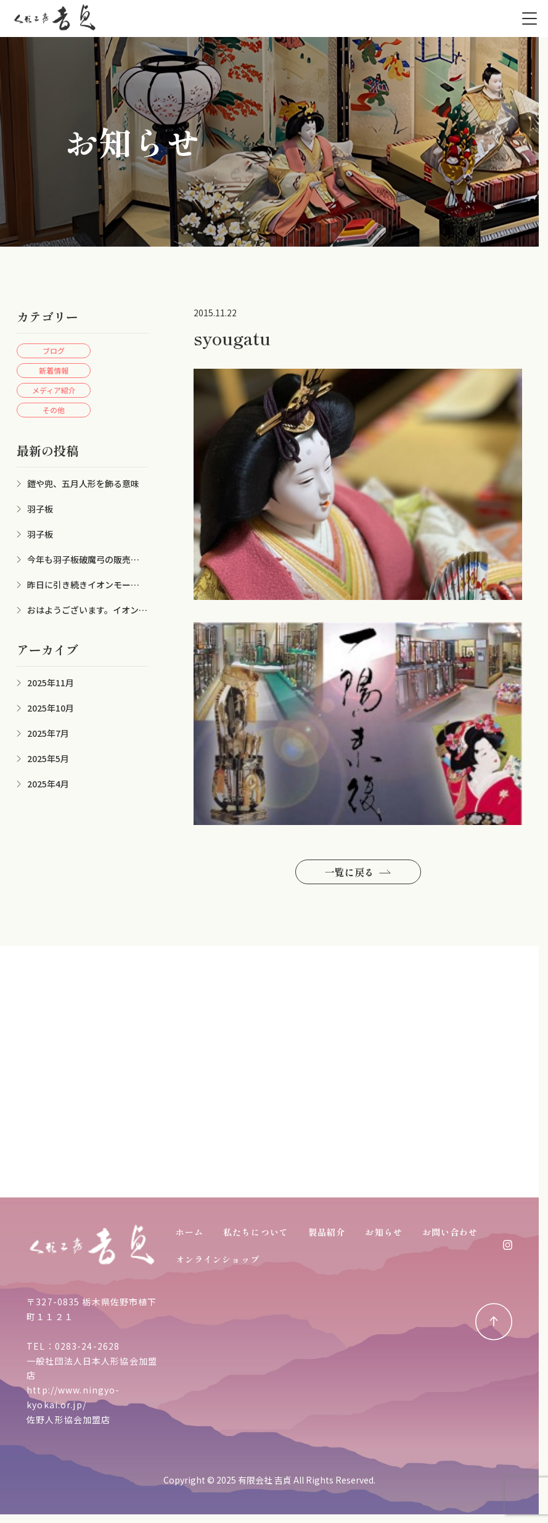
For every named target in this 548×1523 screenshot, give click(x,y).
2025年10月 (50, 708)
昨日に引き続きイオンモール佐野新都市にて (82, 584)
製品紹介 (326, 1232)
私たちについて (255, 1232)
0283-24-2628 (87, 1346)
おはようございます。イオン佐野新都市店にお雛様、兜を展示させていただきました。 (82, 610)
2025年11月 (50, 682)
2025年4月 (48, 784)
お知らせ (383, 1232)
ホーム (189, 1232)
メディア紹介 (54, 390)
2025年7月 (48, 733)
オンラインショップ (218, 1259)
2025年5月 (48, 758)
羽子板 (40, 509)
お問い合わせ (450, 1232)
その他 (54, 409)
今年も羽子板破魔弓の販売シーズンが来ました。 (82, 559)
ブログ (54, 350)
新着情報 (53, 370)
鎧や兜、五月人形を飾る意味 (83, 483)
